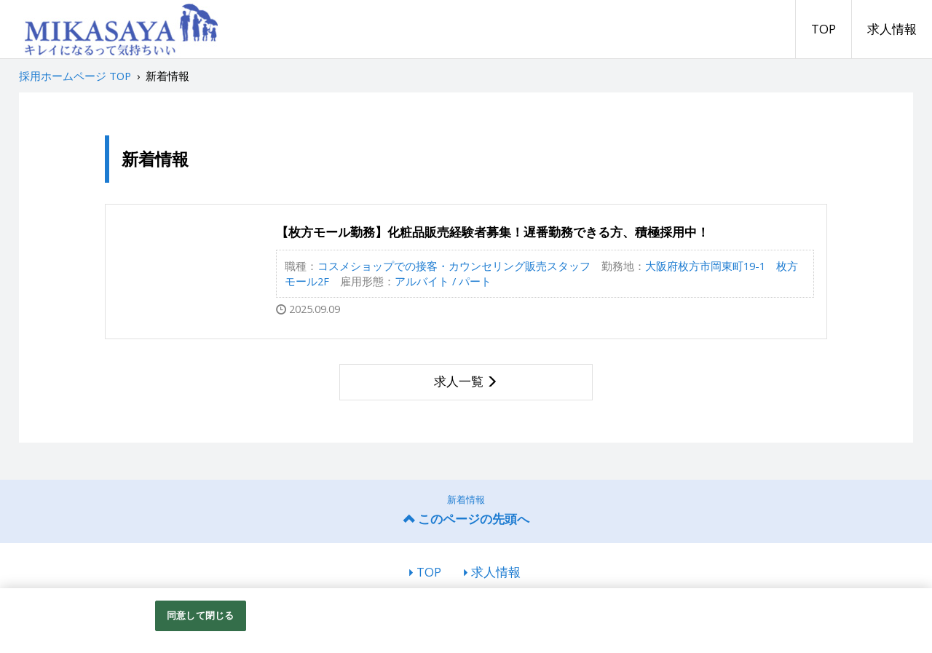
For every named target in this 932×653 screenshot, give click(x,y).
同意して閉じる (200, 615)
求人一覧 (458, 381)
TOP (823, 28)
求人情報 (892, 28)
